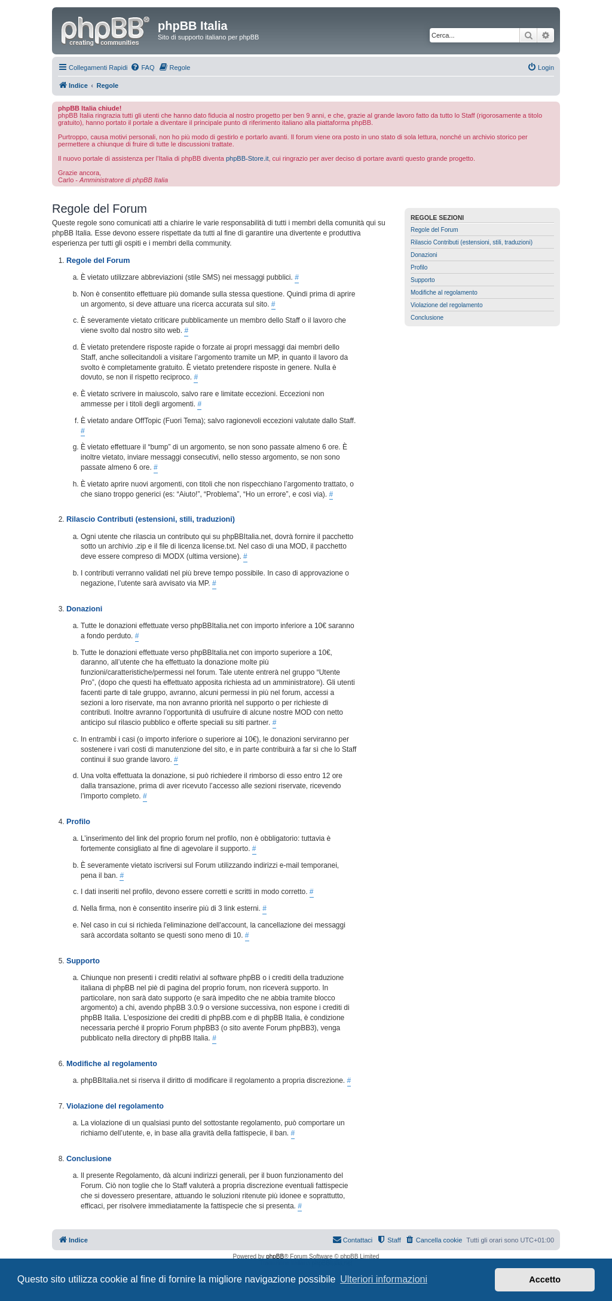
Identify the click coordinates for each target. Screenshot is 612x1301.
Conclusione (427, 317)
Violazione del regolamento (446, 305)
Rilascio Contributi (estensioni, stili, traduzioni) (472, 242)
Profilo (419, 267)
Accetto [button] (545, 1279)
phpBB (275, 1256)
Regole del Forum (434, 229)
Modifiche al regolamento (444, 292)
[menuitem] (142, 67)
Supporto (423, 280)
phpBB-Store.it (247, 158)
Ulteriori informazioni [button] (383, 1279)
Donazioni (424, 255)
